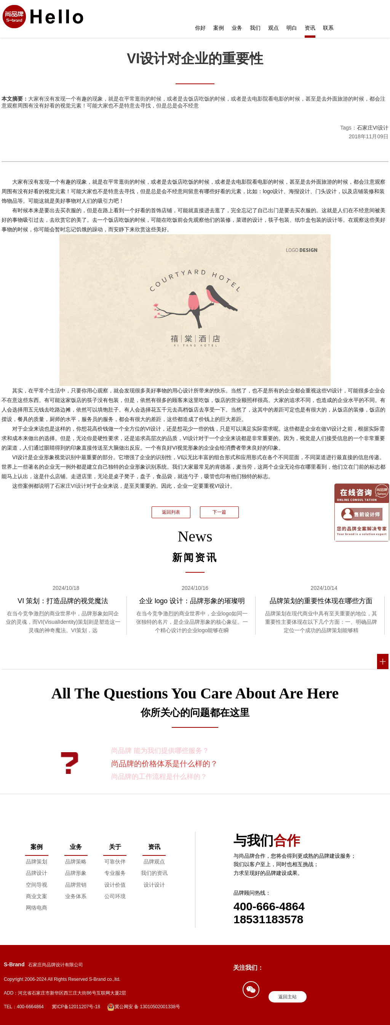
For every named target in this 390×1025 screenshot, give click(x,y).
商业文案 (36, 896)
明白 (291, 28)
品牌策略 (75, 861)
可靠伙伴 (115, 861)
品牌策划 (36, 861)
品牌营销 (75, 885)
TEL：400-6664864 (24, 1006)
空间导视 (36, 885)
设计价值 (115, 885)
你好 (200, 28)
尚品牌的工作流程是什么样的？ (159, 776)
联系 (328, 28)
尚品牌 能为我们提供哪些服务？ (160, 750)
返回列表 (171, 512)
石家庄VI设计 (372, 128)
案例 (218, 28)
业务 (237, 28)
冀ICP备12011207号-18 (76, 1006)
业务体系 (75, 896)
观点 (273, 28)
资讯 (310, 28)
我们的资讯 (154, 873)
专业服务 (115, 873)
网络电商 (36, 908)
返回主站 (287, 996)
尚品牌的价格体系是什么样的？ (164, 763)
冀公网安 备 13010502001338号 (143, 1007)
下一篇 (219, 512)
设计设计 (154, 885)
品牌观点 (154, 861)
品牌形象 (75, 873)
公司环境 (115, 896)
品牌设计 (36, 873)
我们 (255, 28)
